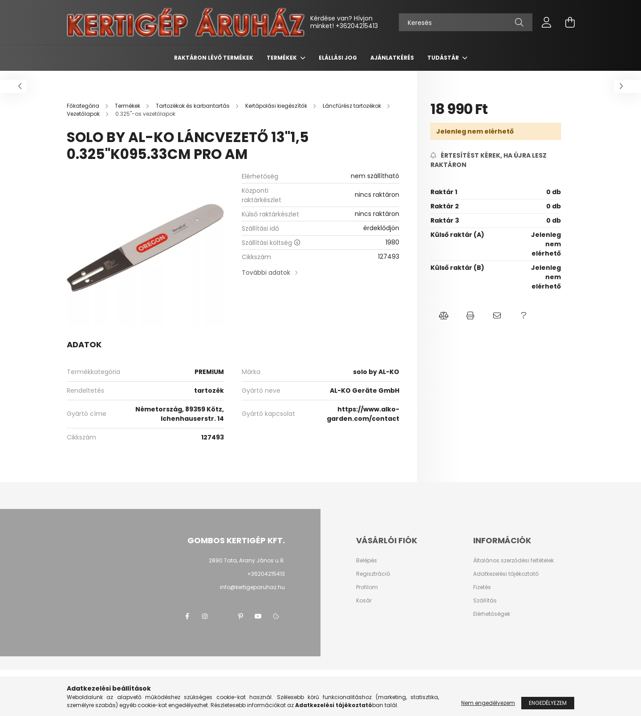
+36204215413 (357, 25)
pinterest (240, 616)
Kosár (364, 601)
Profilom (367, 587)
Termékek (282, 57)
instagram (205, 616)
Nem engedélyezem (488, 703)
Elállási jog (338, 57)
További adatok (266, 272)
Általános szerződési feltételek (513, 560)
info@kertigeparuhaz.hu (252, 587)
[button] (444, 316)
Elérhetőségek (491, 614)
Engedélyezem (548, 703)
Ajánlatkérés (392, 57)
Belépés (366, 560)
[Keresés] (465, 22)
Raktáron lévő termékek (213, 57)
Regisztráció (373, 574)
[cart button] (570, 22)
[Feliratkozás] (495, 160)
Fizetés (482, 587)
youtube (258, 616)
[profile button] (547, 22)
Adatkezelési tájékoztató (506, 574)
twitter (222, 616)
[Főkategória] (84, 106)
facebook (187, 616)
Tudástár (443, 57)
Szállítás (485, 601)
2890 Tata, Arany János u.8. (247, 560)
